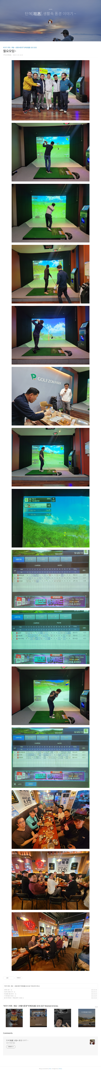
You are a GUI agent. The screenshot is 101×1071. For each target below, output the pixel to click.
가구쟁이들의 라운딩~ (9, 996)
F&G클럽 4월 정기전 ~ (9, 994)
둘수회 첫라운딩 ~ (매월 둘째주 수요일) (13, 998)
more (96, 1006)
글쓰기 (41, 37)
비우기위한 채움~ (10, 1043)
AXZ (50, 1068)
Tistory (60, 1068)
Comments (8, 1033)
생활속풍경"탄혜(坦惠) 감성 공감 (22, 986)
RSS (53, 37)
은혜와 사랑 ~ (7, 990)
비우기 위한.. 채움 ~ (9, 986)
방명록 (47, 37)
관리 (60, 37)
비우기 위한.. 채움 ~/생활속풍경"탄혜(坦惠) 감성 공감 (20, 48)
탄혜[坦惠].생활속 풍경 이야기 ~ (50, 14)
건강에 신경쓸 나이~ (8, 992)
